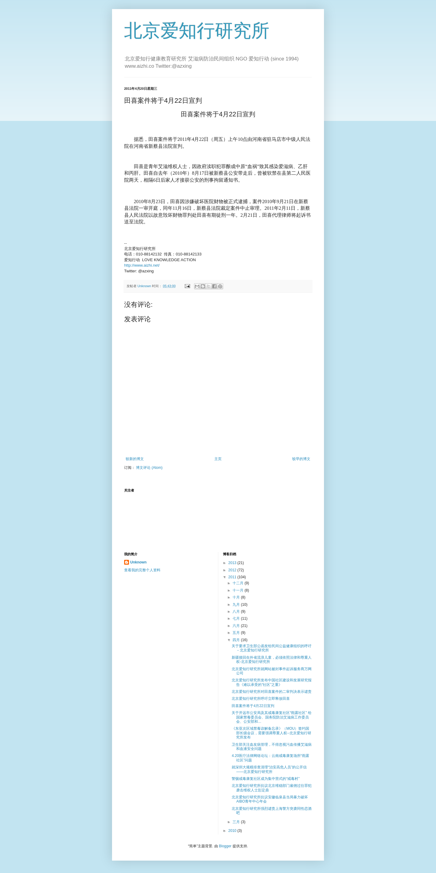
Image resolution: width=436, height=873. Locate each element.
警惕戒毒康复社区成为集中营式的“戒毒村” (265, 779)
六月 (237, 626)
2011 (232, 577)
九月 (237, 604)
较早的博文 (301, 459)
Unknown (138, 562)
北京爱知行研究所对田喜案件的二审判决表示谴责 (272, 692)
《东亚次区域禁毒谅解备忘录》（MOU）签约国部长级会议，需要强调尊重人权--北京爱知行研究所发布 (271, 732)
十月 (237, 597)
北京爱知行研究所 (196, 31)
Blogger (225, 846)
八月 (237, 611)
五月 (237, 633)
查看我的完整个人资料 (142, 570)
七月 (237, 618)
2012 (232, 570)
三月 (237, 822)
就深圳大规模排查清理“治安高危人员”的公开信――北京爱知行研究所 (269, 769)
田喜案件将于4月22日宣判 (253, 706)
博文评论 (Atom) (149, 468)
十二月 (238, 583)
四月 (237, 640)
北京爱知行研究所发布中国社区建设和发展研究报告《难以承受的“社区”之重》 (272, 682)
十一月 (238, 590)
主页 (218, 459)
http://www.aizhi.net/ (142, 265)
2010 (232, 831)
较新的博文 (135, 459)
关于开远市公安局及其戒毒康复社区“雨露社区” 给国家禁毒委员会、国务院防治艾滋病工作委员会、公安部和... (271, 717)
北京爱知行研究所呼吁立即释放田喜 (261, 698)
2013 (232, 563)
